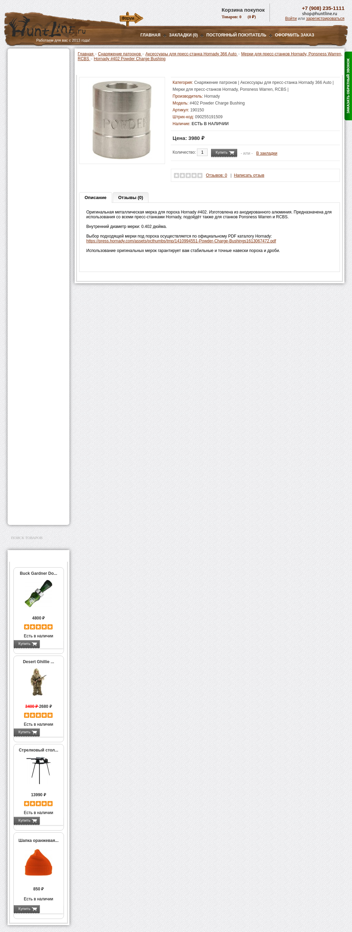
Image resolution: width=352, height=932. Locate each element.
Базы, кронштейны (31, 91)
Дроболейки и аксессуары (31, 356)
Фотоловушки (26, 391)
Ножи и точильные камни (38, 483)
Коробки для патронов (39, 346)
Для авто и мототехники (36, 505)
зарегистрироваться (325, 18)
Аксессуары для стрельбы (28, 433)
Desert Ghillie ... (38, 661)
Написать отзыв (249, 175)
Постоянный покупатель (236, 35)
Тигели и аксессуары (38, 315)
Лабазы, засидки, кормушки (29, 120)
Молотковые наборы (37, 300)
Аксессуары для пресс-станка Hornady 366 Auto (40, 187)
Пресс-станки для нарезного (35, 224)
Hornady (212, 96)
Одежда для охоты (31, 422)
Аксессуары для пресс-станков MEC (40, 173)
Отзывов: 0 (216, 175)
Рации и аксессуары (33, 100)
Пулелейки (28, 308)
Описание (96, 197)
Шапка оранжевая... (39, 840)
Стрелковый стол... (38, 750)
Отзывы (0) (130, 197)
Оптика (19, 74)
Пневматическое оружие (37, 66)
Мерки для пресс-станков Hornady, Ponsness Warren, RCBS (38, 207)
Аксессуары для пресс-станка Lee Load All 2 (40, 161)
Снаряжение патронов (35, 139)
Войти (291, 18)
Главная (151, 35)
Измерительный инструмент (33, 325)
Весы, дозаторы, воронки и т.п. (34, 337)
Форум (128, 18)
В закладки (266, 153)
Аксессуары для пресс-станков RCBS (40, 248)
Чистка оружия (27, 461)
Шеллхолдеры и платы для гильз (40, 272)
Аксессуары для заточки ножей (37, 494)
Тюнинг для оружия (32, 452)
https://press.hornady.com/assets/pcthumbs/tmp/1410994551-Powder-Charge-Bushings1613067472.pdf (181, 241)
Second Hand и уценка (34, 514)
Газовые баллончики (33, 57)
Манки (18, 109)
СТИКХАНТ (29, 365)
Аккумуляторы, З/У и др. (37, 383)
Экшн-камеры (26, 400)
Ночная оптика (27, 83)
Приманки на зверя (31, 131)
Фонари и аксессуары (34, 374)
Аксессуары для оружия (37, 444)
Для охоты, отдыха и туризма (33, 472)
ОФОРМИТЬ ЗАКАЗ (294, 35)
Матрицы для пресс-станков (37, 260)
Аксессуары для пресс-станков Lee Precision (40, 236)
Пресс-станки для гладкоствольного (35, 149)
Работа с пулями (34, 293)
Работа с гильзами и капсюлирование (37, 284)
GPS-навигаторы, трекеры (30, 411)
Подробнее (51, 644)
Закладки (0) (183, 35)
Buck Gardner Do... (38, 573)
